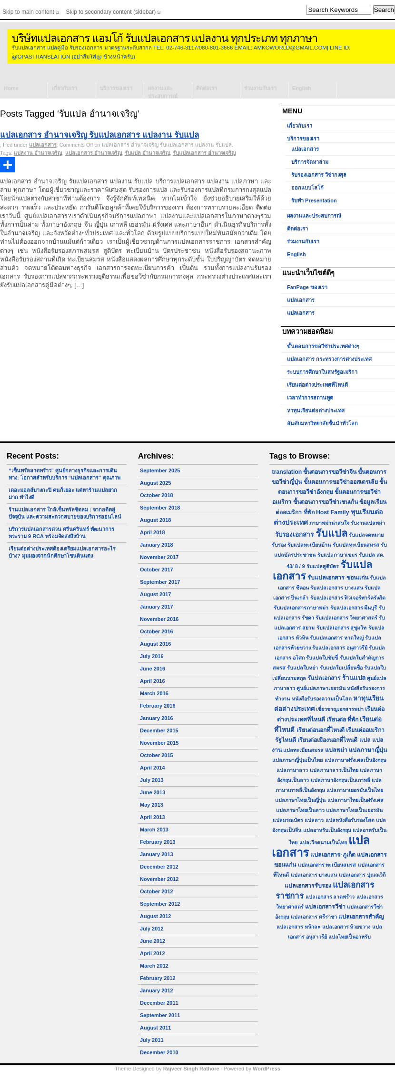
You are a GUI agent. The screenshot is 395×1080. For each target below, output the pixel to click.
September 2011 (160, 1015)
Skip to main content (28, 12)
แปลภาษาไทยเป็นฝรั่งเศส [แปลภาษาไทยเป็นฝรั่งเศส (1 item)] (355, 800)
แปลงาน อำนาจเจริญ (38, 153)
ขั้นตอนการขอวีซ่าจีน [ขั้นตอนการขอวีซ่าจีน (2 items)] (329, 472)
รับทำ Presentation (314, 200)
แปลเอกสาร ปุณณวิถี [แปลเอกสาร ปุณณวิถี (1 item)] (362, 875)
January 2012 (156, 990)
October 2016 (156, 631)
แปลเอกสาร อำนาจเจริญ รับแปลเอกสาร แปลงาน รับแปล (99, 135)
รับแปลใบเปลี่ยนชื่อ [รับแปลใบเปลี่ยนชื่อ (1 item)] (341, 667)
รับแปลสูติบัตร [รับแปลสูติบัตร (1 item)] (322, 566)
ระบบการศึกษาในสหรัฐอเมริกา (322, 372)
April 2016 (152, 681)
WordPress (266, 1068)
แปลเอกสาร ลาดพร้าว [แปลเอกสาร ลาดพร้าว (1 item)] (330, 897)
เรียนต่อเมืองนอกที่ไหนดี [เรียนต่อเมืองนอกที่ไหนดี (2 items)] (327, 740)
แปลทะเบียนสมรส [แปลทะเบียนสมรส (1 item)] (303, 750)
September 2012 (160, 904)
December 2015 (159, 730)
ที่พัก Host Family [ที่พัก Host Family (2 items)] (326, 512)
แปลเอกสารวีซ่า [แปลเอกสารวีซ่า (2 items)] (325, 906)
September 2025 (160, 470)
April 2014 (152, 767)
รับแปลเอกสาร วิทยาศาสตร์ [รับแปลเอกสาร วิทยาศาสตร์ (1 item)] (346, 617)
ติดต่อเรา (206, 88)
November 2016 (159, 619)
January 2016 (156, 718)
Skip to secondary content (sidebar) (111, 12)
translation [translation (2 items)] (287, 472)
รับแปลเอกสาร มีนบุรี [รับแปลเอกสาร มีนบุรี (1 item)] (353, 607)
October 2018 (156, 495)
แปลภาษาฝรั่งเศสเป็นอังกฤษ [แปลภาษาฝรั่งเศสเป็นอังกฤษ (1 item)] (355, 760)
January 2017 (156, 607)
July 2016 (152, 656)
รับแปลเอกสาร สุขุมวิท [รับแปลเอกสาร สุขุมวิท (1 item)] (341, 627)
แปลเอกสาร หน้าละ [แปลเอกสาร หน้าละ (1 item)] (298, 927)
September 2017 (160, 582)
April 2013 (152, 817)
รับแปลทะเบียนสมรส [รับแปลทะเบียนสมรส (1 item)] (356, 545)
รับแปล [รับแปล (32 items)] (331, 533)
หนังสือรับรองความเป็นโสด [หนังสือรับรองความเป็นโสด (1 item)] (322, 698)
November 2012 (159, 879)
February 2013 (158, 842)
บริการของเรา (116, 88)
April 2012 (152, 953)
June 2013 (152, 792)
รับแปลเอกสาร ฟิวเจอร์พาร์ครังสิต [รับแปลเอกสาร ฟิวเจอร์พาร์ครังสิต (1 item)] (348, 597)
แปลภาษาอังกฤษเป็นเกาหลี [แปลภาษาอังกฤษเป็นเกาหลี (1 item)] (340, 780)
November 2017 (159, 557)
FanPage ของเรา (307, 287)
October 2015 (156, 755)
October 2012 (156, 891)
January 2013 (156, 854)
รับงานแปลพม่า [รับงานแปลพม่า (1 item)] (368, 523)
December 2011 (159, 1003)
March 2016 (154, 693)
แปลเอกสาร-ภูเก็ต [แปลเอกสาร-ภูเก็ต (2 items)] (332, 854)
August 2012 (155, 916)
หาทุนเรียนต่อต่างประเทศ (316, 410)
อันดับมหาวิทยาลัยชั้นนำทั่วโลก (322, 423)
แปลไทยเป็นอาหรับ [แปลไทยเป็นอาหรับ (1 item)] (349, 937)
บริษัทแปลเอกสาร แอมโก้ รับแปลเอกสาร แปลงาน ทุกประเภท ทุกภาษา (164, 38)
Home (11, 88)
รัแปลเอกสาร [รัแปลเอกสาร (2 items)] (324, 678)
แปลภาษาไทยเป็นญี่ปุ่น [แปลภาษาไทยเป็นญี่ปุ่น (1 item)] (300, 800)
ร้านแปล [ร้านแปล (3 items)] (353, 677)
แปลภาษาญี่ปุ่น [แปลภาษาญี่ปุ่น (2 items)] (368, 750)
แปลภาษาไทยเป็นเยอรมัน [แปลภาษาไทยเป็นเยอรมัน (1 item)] (354, 810)
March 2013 (154, 829)
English (301, 88)
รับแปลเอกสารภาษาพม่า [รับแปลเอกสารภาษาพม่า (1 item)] (301, 607)
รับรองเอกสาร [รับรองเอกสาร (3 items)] (294, 534)
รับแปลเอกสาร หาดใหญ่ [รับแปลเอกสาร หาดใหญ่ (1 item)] (337, 637)
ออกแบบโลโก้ (307, 187)
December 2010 (159, 1052)
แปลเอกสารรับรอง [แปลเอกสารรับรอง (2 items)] (308, 885)
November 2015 (159, 743)
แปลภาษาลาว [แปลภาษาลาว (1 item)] (292, 770)
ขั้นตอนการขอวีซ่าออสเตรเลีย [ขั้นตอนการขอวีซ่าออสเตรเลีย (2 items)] (341, 482)
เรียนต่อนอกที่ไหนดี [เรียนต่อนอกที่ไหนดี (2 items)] (320, 730)
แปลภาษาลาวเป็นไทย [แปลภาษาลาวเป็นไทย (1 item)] (334, 770)
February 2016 (158, 706)
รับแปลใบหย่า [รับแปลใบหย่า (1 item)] (302, 667)
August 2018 (155, 520)
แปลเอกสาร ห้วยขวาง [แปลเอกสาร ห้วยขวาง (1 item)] (346, 927)
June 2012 (152, 941)
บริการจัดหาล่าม (309, 162)
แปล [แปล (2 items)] (365, 740)
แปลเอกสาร (43, 145)
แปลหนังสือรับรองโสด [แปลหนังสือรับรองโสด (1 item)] (350, 820)
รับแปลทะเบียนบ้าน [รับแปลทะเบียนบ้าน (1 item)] (309, 545)
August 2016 (155, 644)
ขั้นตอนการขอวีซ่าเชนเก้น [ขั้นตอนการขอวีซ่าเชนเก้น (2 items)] (325, 502)
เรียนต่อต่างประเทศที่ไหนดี (317, 385)
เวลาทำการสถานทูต (310, 397)
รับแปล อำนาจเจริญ (147, 153)
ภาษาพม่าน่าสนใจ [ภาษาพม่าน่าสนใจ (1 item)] (329, 523)
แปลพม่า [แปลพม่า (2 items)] (336, 750)
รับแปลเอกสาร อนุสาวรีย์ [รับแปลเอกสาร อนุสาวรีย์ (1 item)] (339, 647)
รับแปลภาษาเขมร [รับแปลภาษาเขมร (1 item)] (337, 555)
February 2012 (158, 978)
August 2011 (155, 1027)
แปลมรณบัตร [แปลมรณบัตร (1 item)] (288, 820)
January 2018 (156, 545)
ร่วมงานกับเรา (260, 88)
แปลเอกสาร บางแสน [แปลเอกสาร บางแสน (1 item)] (314, 875)
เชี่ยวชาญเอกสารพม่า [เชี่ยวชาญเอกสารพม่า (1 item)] (340, 709)
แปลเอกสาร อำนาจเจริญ (93, 153)
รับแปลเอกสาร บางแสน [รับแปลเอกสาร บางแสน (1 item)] (336, 587)
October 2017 (156, 569)
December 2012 (159, 867)
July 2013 (152, 780)
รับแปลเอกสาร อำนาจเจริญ (204, 153)
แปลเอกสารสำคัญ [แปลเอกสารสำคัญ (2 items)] (361, 916)
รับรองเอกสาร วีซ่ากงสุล (318, 175)
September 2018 (160, 507)
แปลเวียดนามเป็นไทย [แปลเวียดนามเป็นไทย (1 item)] (323, 842)
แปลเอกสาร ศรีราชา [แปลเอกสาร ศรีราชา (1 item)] (314, 917)
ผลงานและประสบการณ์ (163, 92)
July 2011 (152, 1040)
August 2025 (155, 483)
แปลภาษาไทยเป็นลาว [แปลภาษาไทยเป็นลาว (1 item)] (300, 810)
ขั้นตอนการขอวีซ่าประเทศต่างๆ (323, 346)
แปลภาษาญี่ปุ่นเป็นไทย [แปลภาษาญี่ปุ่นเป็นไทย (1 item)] (297, 760)
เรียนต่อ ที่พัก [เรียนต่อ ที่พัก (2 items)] (342, 719)
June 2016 (152, 668)
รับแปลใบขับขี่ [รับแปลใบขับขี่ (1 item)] (322, 657)
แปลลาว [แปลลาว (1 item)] (314, 820)
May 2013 (151, 805)
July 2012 (152, 928)
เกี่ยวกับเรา (64, 88)
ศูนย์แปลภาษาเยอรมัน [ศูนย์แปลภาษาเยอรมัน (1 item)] (321, 688)
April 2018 (152, 532)
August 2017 (155, 594)
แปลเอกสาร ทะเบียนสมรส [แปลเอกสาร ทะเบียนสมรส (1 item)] (327, 865)
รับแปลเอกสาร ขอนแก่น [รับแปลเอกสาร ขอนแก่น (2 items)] (337, 577)
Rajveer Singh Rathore (191, 1068)
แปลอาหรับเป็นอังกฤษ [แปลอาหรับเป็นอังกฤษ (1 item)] (327, 830)
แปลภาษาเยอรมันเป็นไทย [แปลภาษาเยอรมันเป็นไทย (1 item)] (354, 790)
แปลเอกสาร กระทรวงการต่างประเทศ (329, 359)
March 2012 (154, 966)
